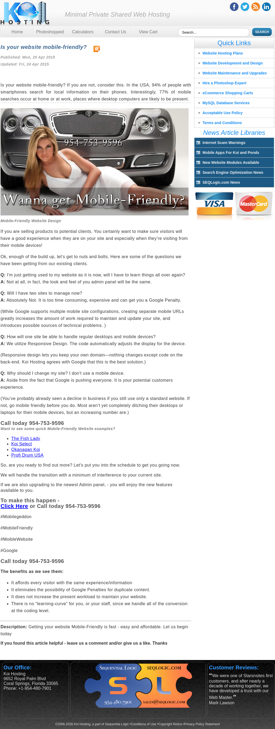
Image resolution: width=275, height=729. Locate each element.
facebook (234, 6)
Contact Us (115, 32)
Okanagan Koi (25, 449)
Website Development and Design (232, 63)
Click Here (14, 506)
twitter (245, 6)
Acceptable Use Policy (222, 113)
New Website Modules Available (230, 162)
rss (255, 6)
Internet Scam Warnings (223, 142)
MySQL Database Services (226, 103)
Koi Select (21, 444)
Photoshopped (50, 32)
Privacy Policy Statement (202, 724)
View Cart (148, 32)
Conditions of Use (143, 724)
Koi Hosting (25, 14)
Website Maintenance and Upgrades (234, 73)
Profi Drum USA (27, 455)
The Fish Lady (25, 438)
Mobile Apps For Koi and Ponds (230, 152)
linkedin (266, 6)
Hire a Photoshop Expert (224, 83)
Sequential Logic (117, 724)
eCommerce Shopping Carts (227, 93)
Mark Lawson (221, 703)
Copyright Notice (170, 724)
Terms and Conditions (222, 123)
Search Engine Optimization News (232, 172)
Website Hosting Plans (222, 53)
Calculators (82, 32)
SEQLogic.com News (221, 182)
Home (17, 32)
